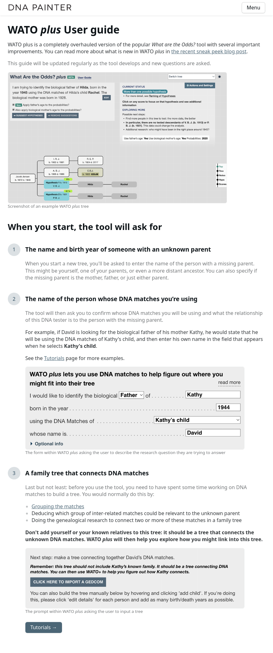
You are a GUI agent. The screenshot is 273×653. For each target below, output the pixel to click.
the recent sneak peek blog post (208, 51)
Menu (253, 7)
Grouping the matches (58, 506)
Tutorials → (43, 627)
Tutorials (54, 358)
